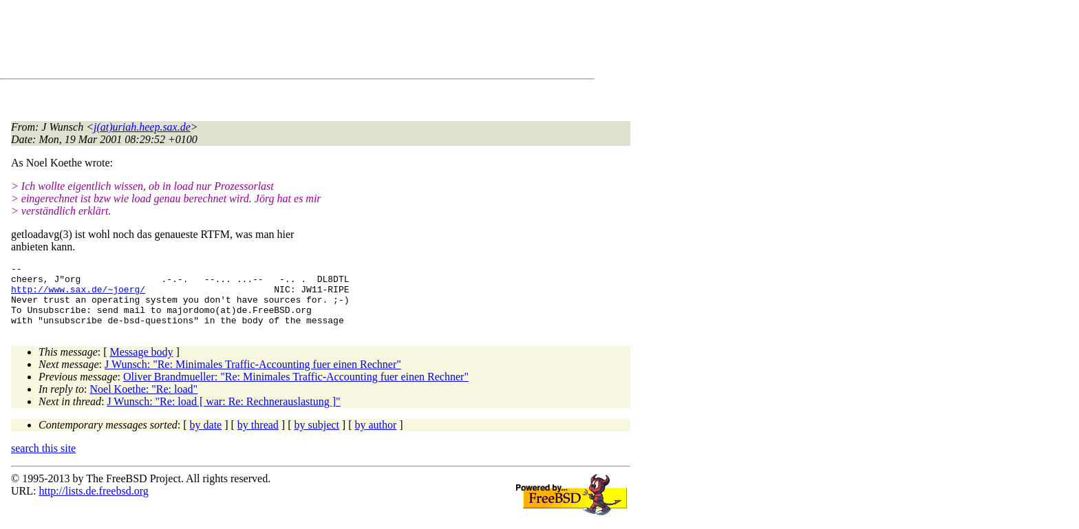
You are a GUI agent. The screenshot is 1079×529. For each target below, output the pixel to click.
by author (375, 437)
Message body (141, 364)
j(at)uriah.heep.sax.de (142, 127)
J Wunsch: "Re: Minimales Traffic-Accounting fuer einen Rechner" (253, 376)
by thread (258, 437)
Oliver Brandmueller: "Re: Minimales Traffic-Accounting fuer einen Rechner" (296, 389)
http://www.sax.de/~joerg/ (78, 295)
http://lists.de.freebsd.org (93, 503)
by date (206, 437)
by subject (317, 437)
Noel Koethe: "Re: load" (144, 401)
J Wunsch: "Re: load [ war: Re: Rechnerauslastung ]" (223, 414)
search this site (43, 460)
